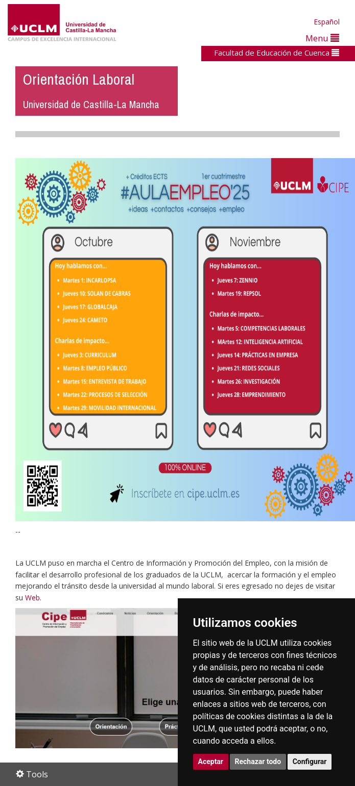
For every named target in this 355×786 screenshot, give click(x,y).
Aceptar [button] (211, 761)
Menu (322, 38)
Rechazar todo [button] (258, 761)
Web (32, 597)
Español (327, 22)
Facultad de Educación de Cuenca (276, 52)
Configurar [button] (310, 761)
